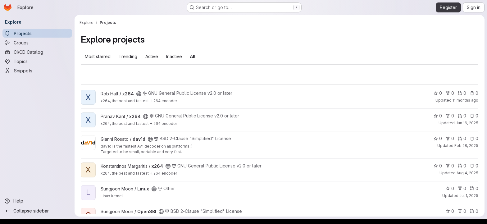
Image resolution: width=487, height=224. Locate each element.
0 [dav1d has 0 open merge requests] (462, 138)
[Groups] (37, 42)
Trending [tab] (128, 56)
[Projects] (37, 33)
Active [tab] (151, 56)
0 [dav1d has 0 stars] (438, 138)
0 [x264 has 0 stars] (438, 93)
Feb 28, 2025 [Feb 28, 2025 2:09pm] (466, 145)
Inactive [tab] (174, 56)
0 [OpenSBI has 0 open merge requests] (474, 211)
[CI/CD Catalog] (37, 52)
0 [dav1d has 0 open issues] (474, 138)
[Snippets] (37, 70)
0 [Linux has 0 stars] (450, 188)
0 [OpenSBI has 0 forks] (462, 211)
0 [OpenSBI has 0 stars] (450, 211)
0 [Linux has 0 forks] (462, 188)
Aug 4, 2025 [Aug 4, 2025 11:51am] (467, 173)
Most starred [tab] (98, 56)
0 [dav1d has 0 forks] (450, 138)
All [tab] (192, 56)
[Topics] (37, 61)
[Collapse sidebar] (37, 211)
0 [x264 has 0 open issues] (474, 93)
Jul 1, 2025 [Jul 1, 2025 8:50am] (468, 195)
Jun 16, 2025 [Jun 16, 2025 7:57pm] (467, 123)
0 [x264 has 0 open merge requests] (462, 93)
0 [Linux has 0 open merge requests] (474, 188)
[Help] (37, 201)
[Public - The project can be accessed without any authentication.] (138, 93)
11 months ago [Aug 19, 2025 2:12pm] (465, 100)
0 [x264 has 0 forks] (450, 93)
